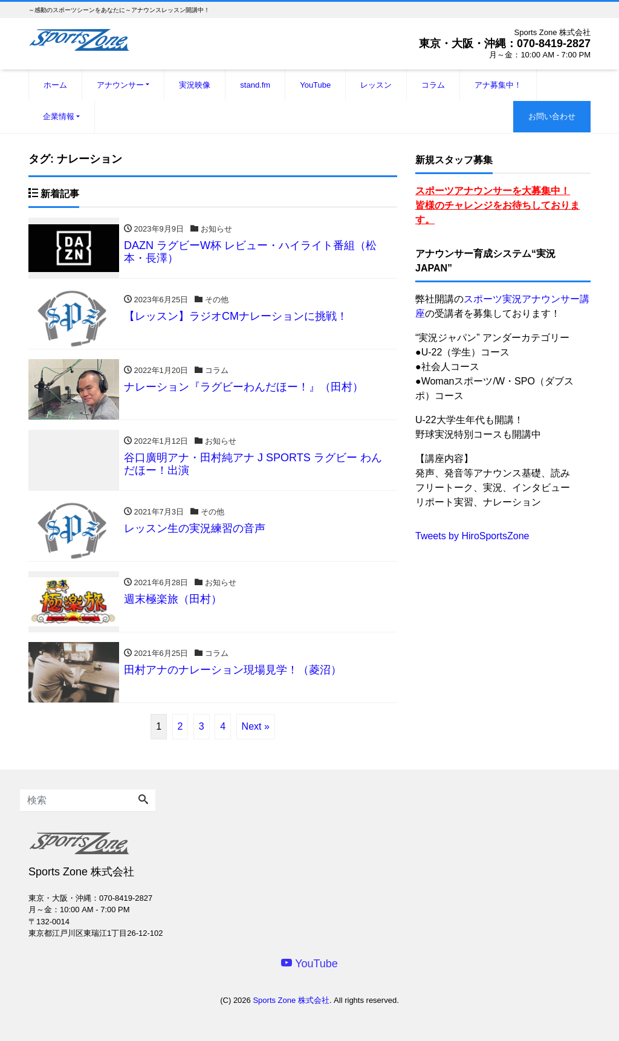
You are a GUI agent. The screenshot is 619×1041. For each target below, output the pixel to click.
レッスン (376, 84)
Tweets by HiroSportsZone (472, 536)
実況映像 (194, 84)
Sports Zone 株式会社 (291, 1000)
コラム (433, 84)
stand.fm (255, 84)
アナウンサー (120, 84)
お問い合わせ (551, 116)
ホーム (55, 84)
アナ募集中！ (498, 84)
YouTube (315, 84)
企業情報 (58, 116)
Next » (256, 726)
